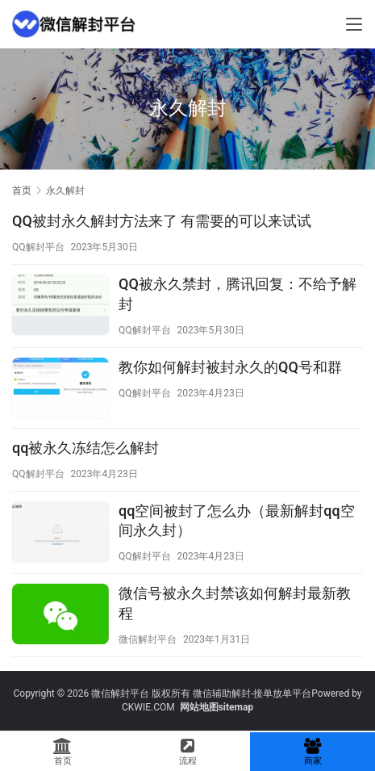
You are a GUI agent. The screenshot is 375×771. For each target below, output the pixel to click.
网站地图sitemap (216, 707)
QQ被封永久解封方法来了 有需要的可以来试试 (161, 220)
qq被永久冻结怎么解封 (85, 447)
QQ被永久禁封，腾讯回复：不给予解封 (237, 293)
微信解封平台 (148, 639)
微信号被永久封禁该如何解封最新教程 (235, 603)
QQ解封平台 (38, 247)
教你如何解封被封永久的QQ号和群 (230, 366)
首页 (21, 190)
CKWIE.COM (148, 707)
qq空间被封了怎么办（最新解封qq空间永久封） (237, 520)
